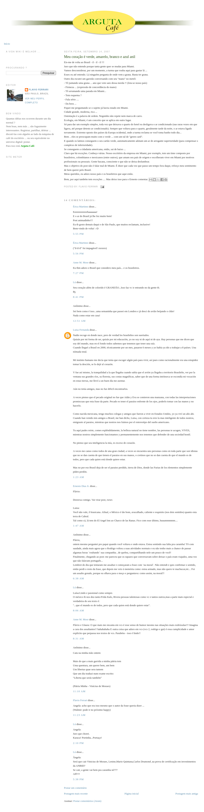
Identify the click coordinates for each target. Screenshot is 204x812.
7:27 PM (78, 273)
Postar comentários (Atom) (87, 800)
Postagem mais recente (76, 793)
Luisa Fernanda (81, 329)
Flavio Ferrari (80, 700)
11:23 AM (79, 714)
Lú (74, 282)
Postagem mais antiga (187, 793)
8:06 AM (78, 610)
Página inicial (132, 793)
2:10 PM (78, 743)
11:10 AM (79, 691)
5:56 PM (78, 253)
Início (7, 43)
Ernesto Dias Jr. (81, 486)
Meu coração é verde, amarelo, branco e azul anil (99, 57)
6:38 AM (78, 578)
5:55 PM (78, 233)
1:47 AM (78, 525)
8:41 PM (78, 296)
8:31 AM (78, 638)
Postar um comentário (75, 787)
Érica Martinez (80, 206)
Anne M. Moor (80, 262)
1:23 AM (78, 477)
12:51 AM (79, 320)
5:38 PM (78, 779)
